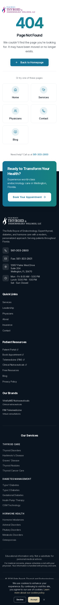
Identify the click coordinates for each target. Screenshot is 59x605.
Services (7, 302)
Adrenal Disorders (12, 524)
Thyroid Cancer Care (13, 470)
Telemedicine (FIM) (14, 359)
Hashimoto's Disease (13, 455)
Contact (6, 330)
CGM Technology (11, 505)
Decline (20, 599)
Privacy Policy (10, 381)
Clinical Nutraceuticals (15, 364)
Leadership (8, 308)
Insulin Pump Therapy (13, 500)
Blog (5, 376)
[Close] (44, 599)
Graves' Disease (11, 460)
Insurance (7, 325)
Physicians (8, 313)
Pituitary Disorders (12, 529)
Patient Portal (10, 349)
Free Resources (11, 370)
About (5, 319)
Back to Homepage (29, 62)
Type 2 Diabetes (11, 490)
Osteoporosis (9, 540)
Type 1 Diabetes (11, 485)
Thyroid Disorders (12, 450)
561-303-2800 (40, 154)
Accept (34, 599)
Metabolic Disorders (13, 534)
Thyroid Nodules (11, 465)
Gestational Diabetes (13, 495)
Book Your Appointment (29, 197)
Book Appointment (13, 354)
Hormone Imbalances (13, 519)
